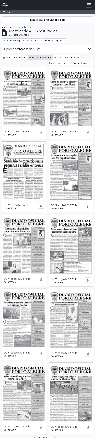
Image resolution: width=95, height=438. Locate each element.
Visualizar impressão (14, 57)
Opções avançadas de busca (22, 49)
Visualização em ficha (40, 57)
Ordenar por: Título (58, 63)
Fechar (27, 27)
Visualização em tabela (66, 57)
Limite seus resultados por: (47, 20)
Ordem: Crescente (81, 63)
